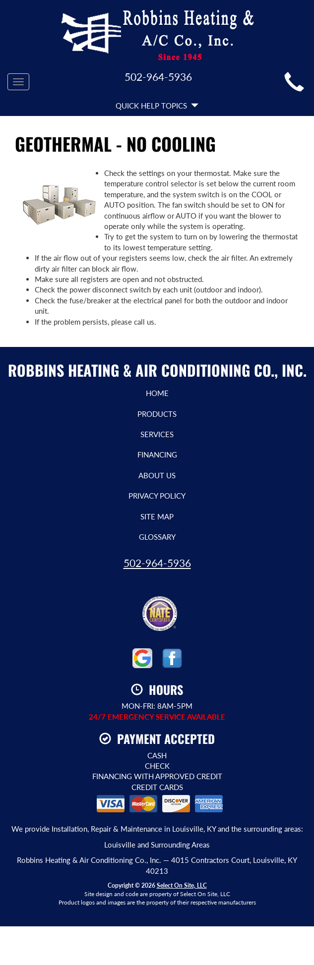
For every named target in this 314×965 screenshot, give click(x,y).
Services (157, 434)
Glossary (157, 536)
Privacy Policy (157, 495)
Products (157, 413)
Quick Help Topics (157, 105)
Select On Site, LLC (182, 885)
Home (157, 393)
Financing (157, 454)
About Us (157, 475)
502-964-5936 (157, 563)
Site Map (157, 516)
